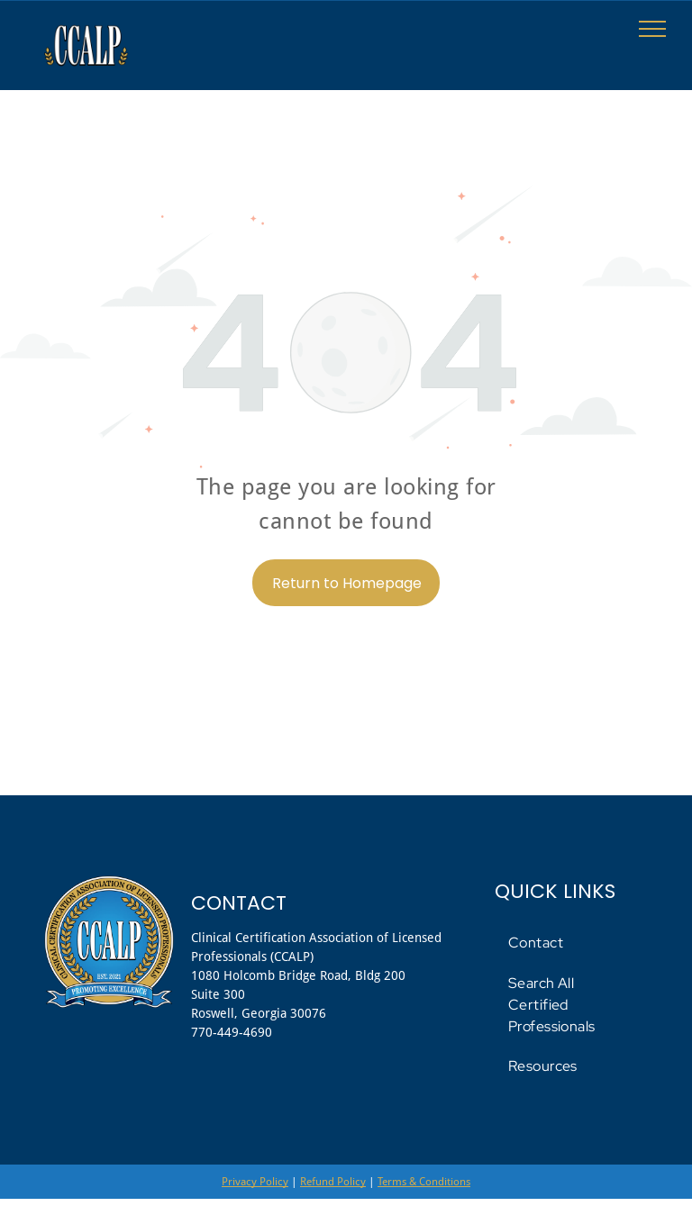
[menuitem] (573, 943)
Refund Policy (333, 1181)
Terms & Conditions (424, 1181)
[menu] (652, 28)
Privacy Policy (255, 1181)
